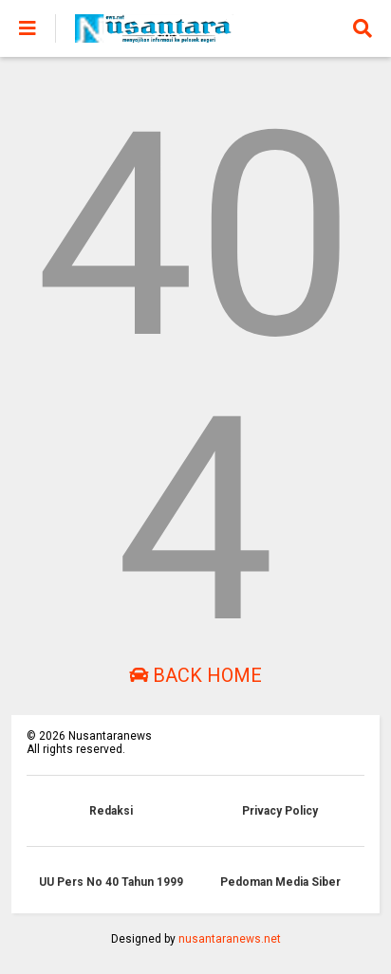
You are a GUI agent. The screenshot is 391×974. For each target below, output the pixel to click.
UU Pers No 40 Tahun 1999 (111, 882)
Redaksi (111, 811)
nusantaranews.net (229, 939)
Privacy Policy (280, 811)
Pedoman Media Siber (280, 882)
